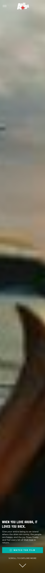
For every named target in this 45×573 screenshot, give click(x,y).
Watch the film (24, 550)
